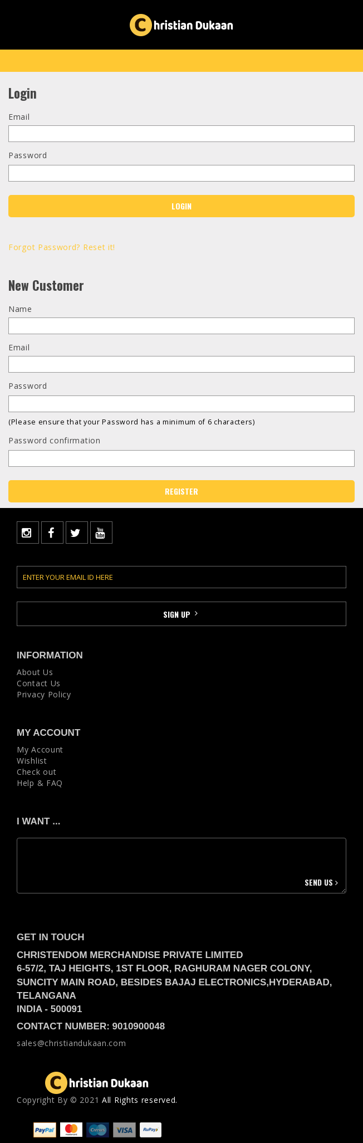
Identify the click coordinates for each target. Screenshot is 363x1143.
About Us (35, 672)
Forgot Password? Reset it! (61, 247)
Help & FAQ (40, 783)
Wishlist (32, 760)
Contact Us (39, 683)
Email (19, 116)
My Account (40, 749)
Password (27, 155)
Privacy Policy (44, 694)
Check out (36, 771)
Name (20, 309)
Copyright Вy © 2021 (58, 1100)
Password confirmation (54, 440)
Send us (322, 882)
